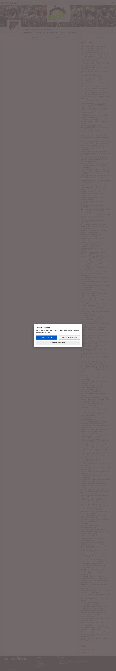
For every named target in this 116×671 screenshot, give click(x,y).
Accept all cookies (46, 337)
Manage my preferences (69, 337)
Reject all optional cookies (58, 342)
